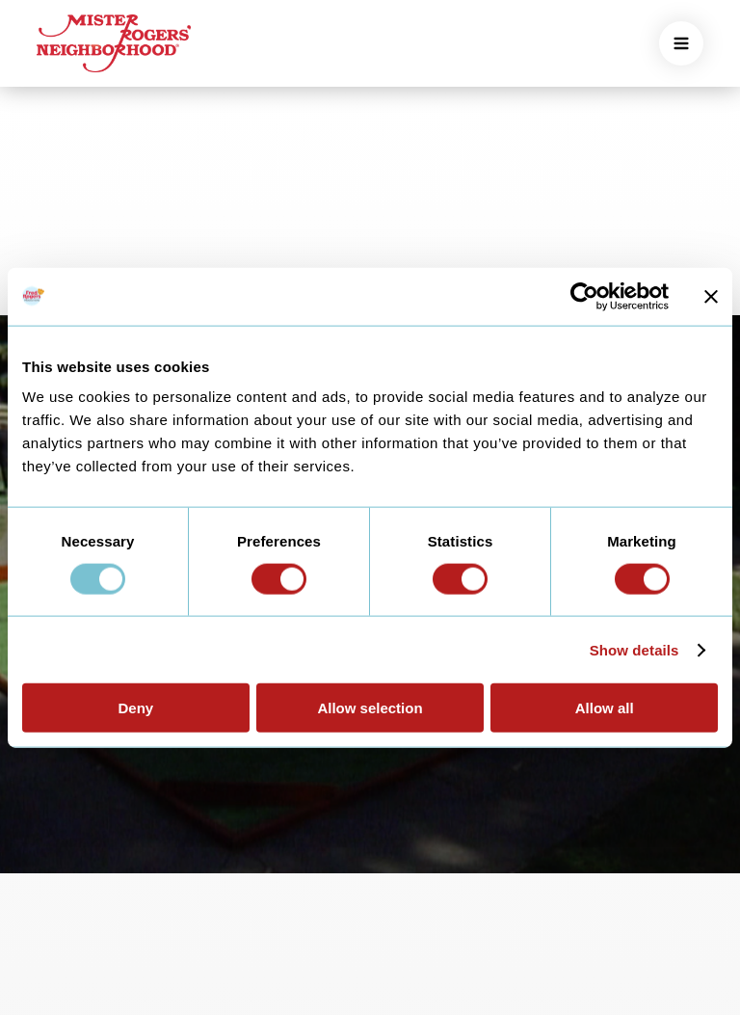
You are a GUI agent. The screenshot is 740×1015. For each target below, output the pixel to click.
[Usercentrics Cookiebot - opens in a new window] (584, 295)
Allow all (604, 708)
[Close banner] (711, 296)
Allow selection (369, 708)
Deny (135, 708)
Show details (634, 649)
